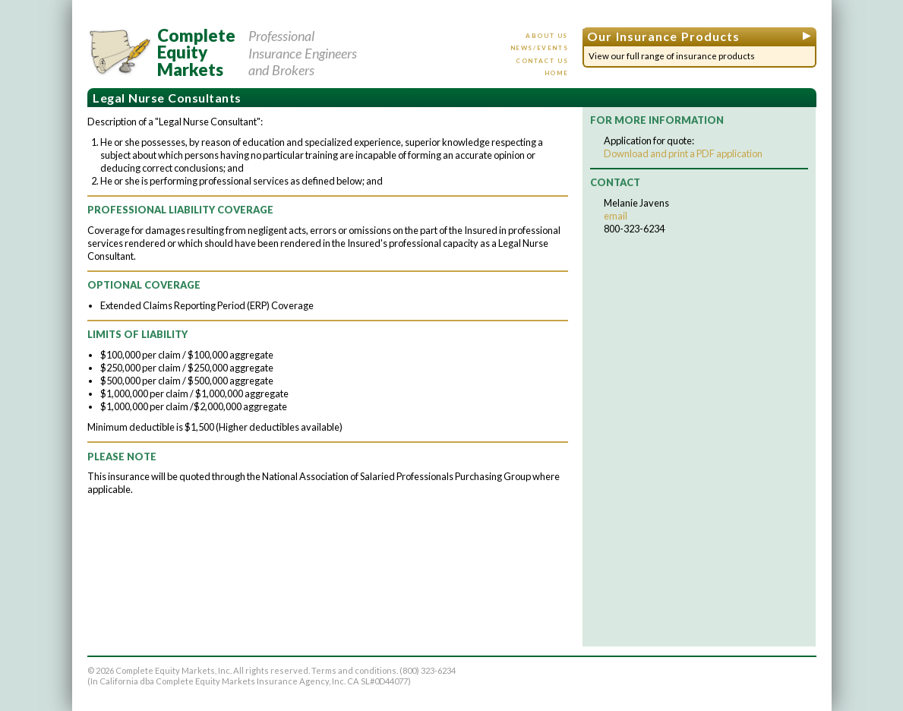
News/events (539, 48)
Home (556, 73)
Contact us (542, 61)
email (615, 216)
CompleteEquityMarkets (196, 52)
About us (547, 36)
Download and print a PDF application (683, 153)
